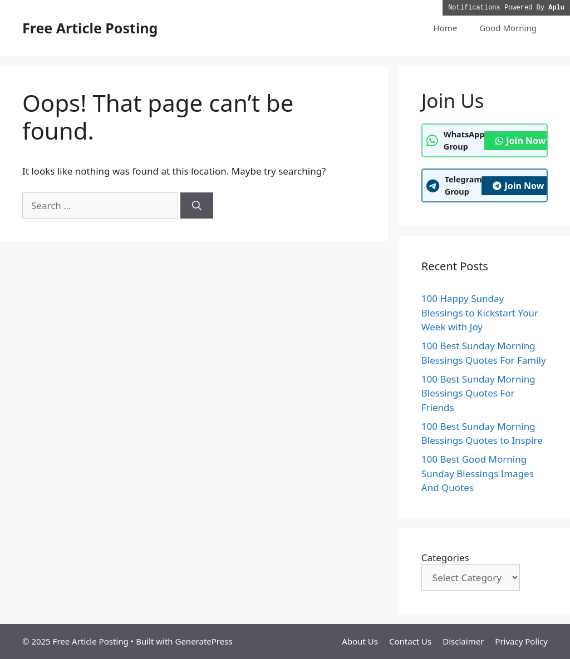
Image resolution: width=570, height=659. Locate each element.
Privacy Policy (521, 641)
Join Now (520, 141)
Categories (445, 557)
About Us (360, 641)
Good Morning (508, 27)
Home (446, 27)
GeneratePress (203, 641)
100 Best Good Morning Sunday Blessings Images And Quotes (477, 473)
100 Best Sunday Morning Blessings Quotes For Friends (478, 393)
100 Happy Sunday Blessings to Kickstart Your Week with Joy (479, 312)
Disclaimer (463, 641)
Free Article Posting (90, 27)
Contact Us (410, 641)
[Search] (196, 205)
